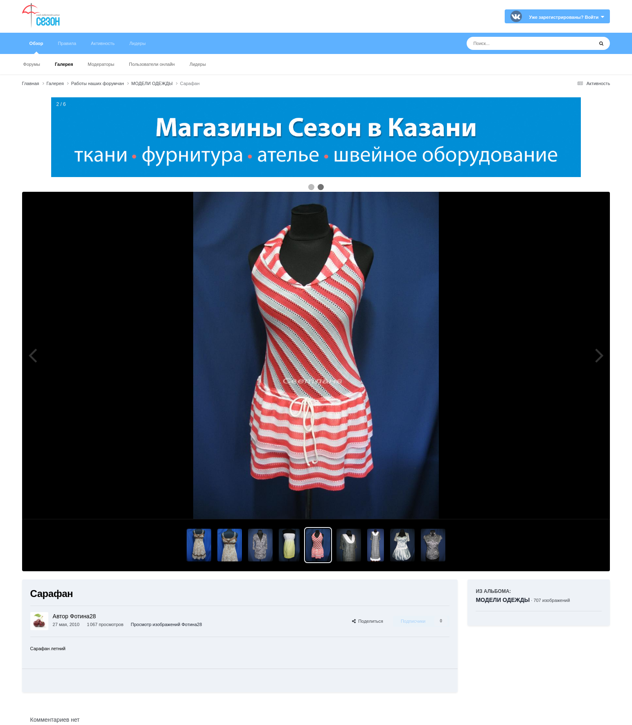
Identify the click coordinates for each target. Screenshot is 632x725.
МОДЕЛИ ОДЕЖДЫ (503, 600)
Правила (67, 43)
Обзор (36, 47)
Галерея (64, 64)
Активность (103, 43)
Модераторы (101, 64)
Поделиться (367, 621)
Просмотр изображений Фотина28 (166, 624)
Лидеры (198, 64)
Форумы (31, 64)
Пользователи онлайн (152, 64)
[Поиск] (515, 43)
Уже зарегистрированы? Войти (567, 17)
